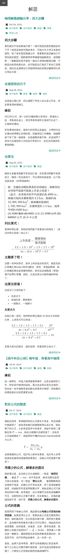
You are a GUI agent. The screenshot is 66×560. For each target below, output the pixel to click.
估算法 (9, 156)
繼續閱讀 (55, 78)
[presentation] (52, 194)
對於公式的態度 (15, 404)
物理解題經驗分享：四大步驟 (24, 18)
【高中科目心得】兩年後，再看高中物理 (32, 358)
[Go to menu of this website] (4, 3)
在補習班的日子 (15, 84)
